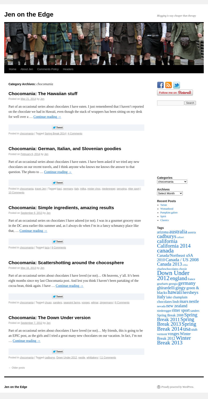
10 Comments (16, 192)
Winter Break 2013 (174, 340)
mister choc (93, 188)
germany (68, 188)
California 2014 (174, 246)
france (191, 279)
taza (47, 247)
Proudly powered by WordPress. (177, 386)
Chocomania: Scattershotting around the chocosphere (66, 262)
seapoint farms (71, 302)
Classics (164, 220)
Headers (68, 69)
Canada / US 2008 (182, 259)
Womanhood (166, 208)
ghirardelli (166, 287)
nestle (81, 357)
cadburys (50, 357)
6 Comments (122, 302)
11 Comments (108, 357)
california (167, 241)
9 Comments (59, 247)
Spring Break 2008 (170, 315)
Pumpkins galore (169, 212)
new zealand (176, 305)
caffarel (180, 237)
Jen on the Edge (28, 14)
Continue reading (47, 116)
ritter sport (134, 188)
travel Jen (40, 188)
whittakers (92, 357)
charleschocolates (167, 269)
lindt (176, 302)
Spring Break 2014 (55, 133)
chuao (48, 302)
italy (76, 188)
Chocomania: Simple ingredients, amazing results (61, 207)
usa (187, 329)
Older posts (16, 367)
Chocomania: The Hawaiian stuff (42, 93)
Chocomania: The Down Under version (49, 317)
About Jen (27, 69)
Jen (42, 98)
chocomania (27, 133)
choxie (183, 269)
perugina (122, 188)
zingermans (106, 302)
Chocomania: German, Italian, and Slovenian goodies (64, 148)
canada (165, 250)
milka (83, 188)
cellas (185, 265)
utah (194, 329)
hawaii (175, 292)
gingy (180, 287)
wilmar (94, 302)
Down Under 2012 (66, 357)
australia (178, 231)
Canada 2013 (169, 264)
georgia (173, 283)
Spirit (163, 216)
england (178, 278)
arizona (163, 232)
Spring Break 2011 (177, 317)
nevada (161, 306)
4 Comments (75, 133)
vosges (86, 302)
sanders (57, 302)
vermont (162, 334)
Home (12, 69)
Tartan (163, 204)
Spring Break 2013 (175, 321)
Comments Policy (48, 69)
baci (59, 188)
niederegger (108, 188)
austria (192, 232)
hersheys (190, 292)
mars (184, 301)
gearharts (162, 283)
